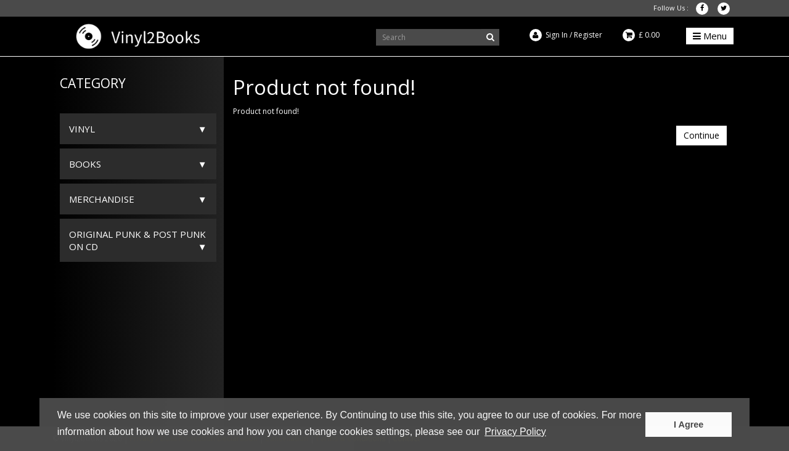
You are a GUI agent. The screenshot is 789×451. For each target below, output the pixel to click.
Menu (710, 36)
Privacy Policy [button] (515, 431)
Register (588, 35)
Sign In (557, 35)
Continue (701, 135)
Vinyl (82, 129)
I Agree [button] (688, 424)
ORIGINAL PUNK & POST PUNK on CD (137, 240)
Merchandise (101, 199)
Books (85, 164)
